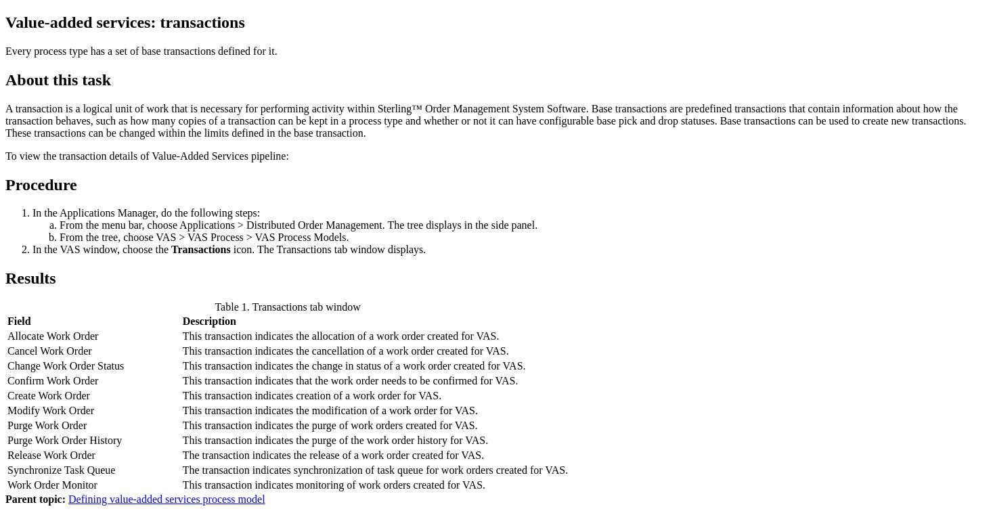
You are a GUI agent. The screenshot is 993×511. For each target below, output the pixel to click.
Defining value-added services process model (166, 499)
